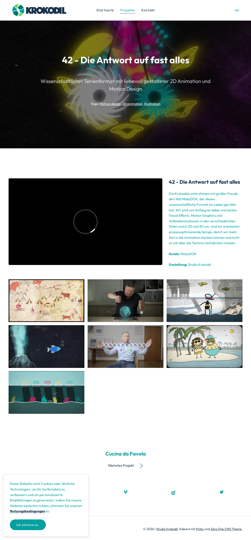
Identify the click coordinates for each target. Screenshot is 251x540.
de (237, 10)
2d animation (133, 104)
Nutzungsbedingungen (27, 511)
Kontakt (148, 10)
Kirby (200, 529)
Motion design (110, 104)
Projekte (127, 10)
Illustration (152, 104)
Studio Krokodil (167, 529)
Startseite (105, 10)
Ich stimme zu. (27, 525)
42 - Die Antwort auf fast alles (204, 182)
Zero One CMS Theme (226, 529)
